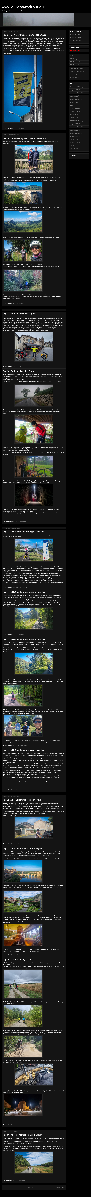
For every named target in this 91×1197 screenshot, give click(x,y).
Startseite (30, 1187)
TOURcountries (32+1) (77, 71)
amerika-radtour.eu (76, 40)
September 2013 (75, 127)
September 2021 (75, 99)
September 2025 (75, 87)
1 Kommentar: (20, 303)
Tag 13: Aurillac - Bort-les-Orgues (19, 313)
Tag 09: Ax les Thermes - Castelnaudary (22, 1135)
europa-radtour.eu (75, 34)
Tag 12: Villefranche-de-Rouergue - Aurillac (24, 592)
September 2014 (75, 121)
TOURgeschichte (75, 62)
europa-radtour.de (75, 37)
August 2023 (74, 96)
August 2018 (74, 111)
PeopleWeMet (74, 77)
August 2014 (74, 124)
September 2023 (75, 93)
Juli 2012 (73, 139)
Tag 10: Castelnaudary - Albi (17, 959)
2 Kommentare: (21, 128)
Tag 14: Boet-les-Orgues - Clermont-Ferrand (24, 138)
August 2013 (74, 130)
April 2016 (73, 117)
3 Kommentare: (21, 1180)
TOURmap (73, 74)
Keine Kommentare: (22, 366)
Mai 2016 (73, 114)
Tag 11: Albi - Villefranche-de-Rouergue (22, 848)
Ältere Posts (60, 1187)
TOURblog (73, 59)
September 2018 (75, 108)
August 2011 (74, 142)
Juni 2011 (73, 148)
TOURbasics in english (77, 68)
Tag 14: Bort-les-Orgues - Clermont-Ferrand (24, 35)
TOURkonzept (74, 65)
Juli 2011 (73, 145)
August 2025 (74, 90)
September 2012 (75, 133)
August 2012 (74, 136)
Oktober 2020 (74, 105)
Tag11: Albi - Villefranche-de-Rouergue (22, 800)
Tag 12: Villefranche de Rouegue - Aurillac (23, 531)
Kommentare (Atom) (37, 1192)
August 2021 (74, 102)
